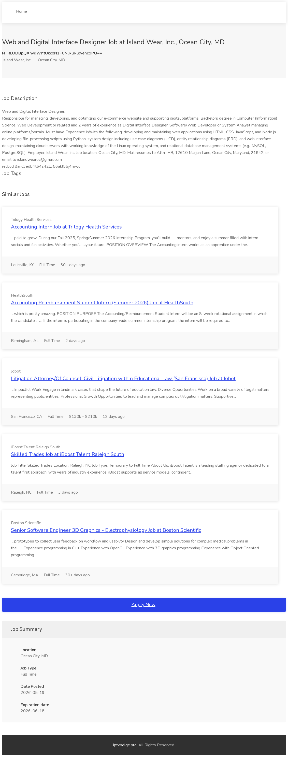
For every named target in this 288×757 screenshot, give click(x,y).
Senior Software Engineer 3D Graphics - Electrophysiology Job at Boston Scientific (106, 530)
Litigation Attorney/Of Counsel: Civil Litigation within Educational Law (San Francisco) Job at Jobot (123, 378)
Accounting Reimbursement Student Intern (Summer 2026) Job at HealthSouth (102, 302)
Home (21, 9)
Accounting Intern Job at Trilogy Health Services (66, 226)
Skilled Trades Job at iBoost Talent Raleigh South (67, 454)
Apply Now (143, 605)
